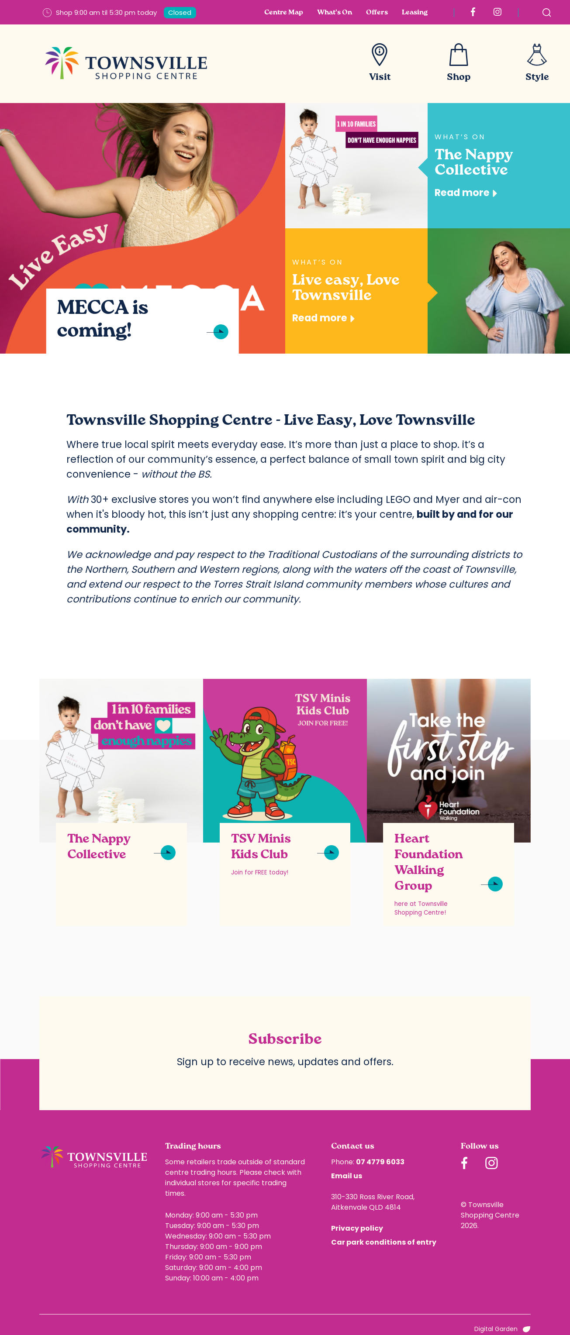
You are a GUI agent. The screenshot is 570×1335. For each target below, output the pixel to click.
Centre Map (283, 12)
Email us (346, 1176)
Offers (377, 12)
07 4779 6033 (380, 1162)
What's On (334, 12)
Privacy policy (357, 1228)
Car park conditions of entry (383, 1242)
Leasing (415, 12)
